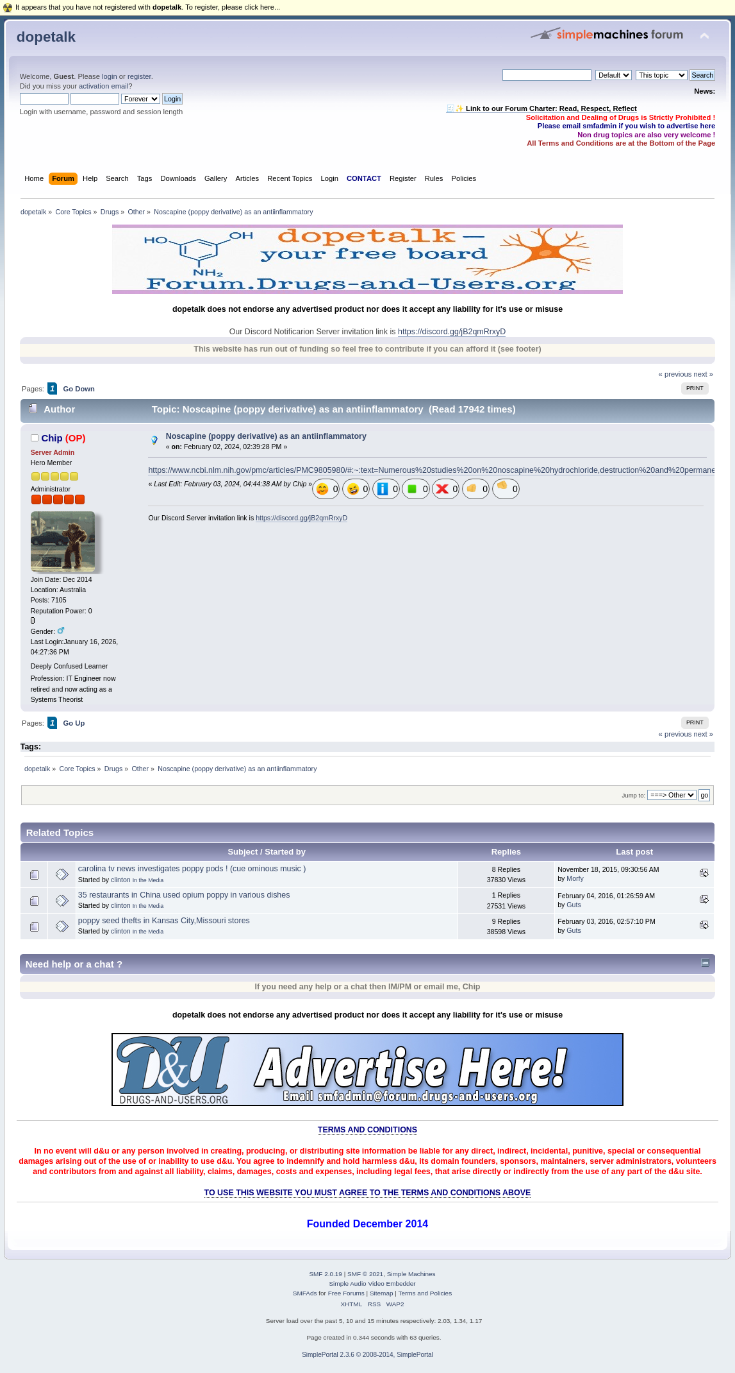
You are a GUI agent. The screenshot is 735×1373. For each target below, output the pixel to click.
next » (703, 374)
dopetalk (46, 37)
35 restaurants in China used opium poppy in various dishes (184, 895)
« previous (675, 374)
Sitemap (381, 1293)
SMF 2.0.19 (325, 1273)
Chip (51, 437)
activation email (103, 86)
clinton (121, 879)
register (139, 76)
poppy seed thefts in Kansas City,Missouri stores (164, 920)
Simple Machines (411, 1273)
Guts (573, 904)
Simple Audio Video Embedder (372, 1283)
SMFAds (305, 1293)
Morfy (574, 878)
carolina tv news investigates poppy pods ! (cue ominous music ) (192, 868)
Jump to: (634, 795)
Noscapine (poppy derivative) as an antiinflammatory (266, 436)
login (109, 76)
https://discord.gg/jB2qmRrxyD (452, 331)
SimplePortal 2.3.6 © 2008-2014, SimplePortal (367, 1354)
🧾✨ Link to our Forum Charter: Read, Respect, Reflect (541, 108)
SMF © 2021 (365, 1273)
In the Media (148, 880)
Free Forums (346, 1293)
